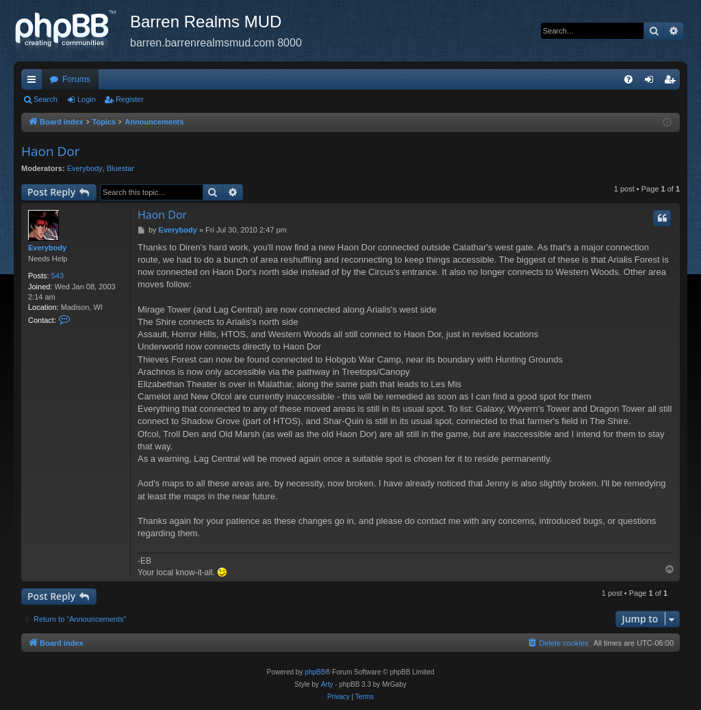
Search (46, 99)
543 (57, 276)
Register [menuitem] (672, 82)
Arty (327, 684)
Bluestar (120, 168)
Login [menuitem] (652, 82)
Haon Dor (50, 151)
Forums (76, 79)
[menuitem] (628, 79)
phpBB (315, 672)
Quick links (34, 82)
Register (130, 99)
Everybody (85, 168)
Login (86, 99)
